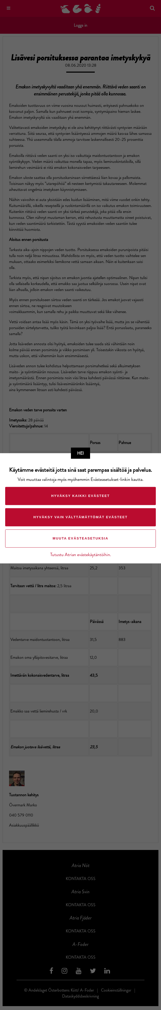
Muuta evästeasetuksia (80, 539)
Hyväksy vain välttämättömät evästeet (80, 517)
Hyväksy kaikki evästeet (80, 496)
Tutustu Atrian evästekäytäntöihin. (80, 555)
